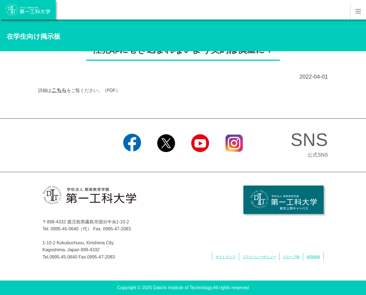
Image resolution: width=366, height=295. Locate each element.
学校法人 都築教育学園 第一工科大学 (28, 9)
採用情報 (313, 257)
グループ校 (291, 257)
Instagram (234, 159)
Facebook (131, 159)
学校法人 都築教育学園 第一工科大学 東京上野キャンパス (283, 200)
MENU (358, 11)
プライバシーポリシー (259, 257)
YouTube (200, 159)
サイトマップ (225, 257)
